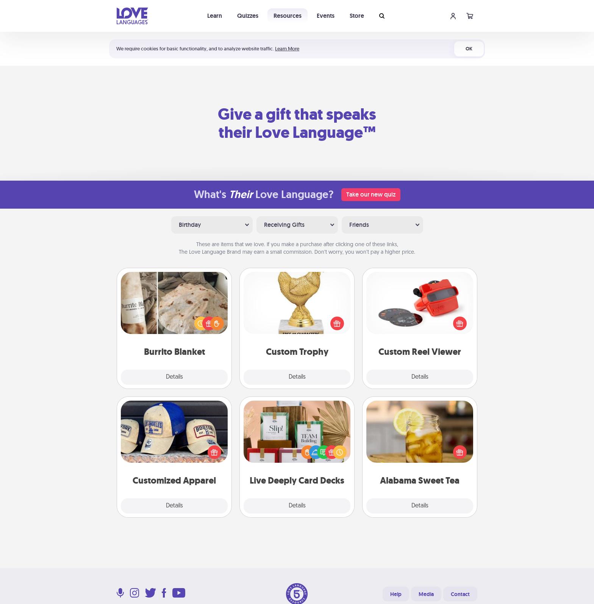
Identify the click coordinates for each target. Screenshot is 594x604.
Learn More (287, 48)
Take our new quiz (370, 194)
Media (426, 594)
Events (326, 16)
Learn (214, 16)
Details (174, 377)
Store (357, 16)
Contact (460, 594)
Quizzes (247, 16)
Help (396, 594)
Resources (288, 16)
